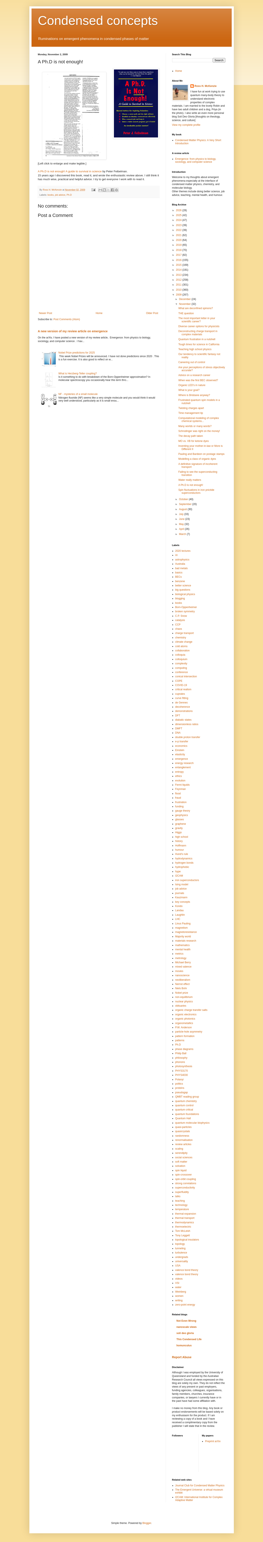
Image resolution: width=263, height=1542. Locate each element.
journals (179, 893)
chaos (178, 628)
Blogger (146, 1523)
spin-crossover (183, 1174)
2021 (179, 235)
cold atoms (181, 646)
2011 (179, 284)
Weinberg (180, 1291)
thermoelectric (183, 1226)
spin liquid (181, 1170)
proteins (179, 1087)
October (184, 499)
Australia (180, 563)
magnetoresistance (186, 932)
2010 (179, 289)
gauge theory (182, 810)
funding (179, 806)
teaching (180, 1200)
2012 (179, 279)
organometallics (184, 1023)
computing (181, 667)
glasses (179, 819)
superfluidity (182, 1192)
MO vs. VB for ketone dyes (193, 441)
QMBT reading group (187, 1096)
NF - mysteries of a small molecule (78, 394)
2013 (179, 274)
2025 (179, 215)
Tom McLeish (182, 1230)
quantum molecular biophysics (192, 1122)
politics (179, 1083)
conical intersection (186, 676)
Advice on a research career (194, 375)
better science (183, 585)
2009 (179, 294)
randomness (182, 1135)
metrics (179, 953)
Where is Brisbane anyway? (194, 395)
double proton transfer (187, 737)
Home (99, 313)
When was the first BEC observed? (198, 380)
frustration (181, 802)
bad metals (181, 568)
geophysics (181, 815)
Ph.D (69, 195)
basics (179, 572)
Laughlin (180, 914)
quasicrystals (182, 1131)
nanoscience (182, 975)
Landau (179, 910)
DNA (178, 732)
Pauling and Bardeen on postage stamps (201, 454)
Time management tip (190, 413)
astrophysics (182, 559)
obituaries (180, 1005)
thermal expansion (185, 1213)
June (182, 519)
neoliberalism (182, 979)
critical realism (183, 689)
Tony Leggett (182, 1235)
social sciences (184, 1157)
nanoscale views (187, 1327)
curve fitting (181, 698)
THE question (186, 313)
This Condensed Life (189, 1339)
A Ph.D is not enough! (190, 485)
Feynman (180, 789)
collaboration (182, 650)
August (183, 509)
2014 (179, 269)
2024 (179, 220)
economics (181, 745)
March (183, 534)
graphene (180, 823)
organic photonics (185, 1018)
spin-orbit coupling (185, 1179)
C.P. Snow (181, 615)
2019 (179, 244)
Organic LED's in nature (191, 385)
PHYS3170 (181, 1070)
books (50, 195)
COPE (179, 680)
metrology (181, 958)
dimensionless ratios (186, 724)
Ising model (181, 884)
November (185, 304)
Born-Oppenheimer (186, 607)
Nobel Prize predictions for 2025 (76, 352)
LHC (177, 919)
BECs (178, 576)
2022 (179, 230)
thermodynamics (184, 1222)
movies (179, 971)
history (179, 841)
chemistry (180, 637)
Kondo (179, 906)
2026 (179, 210)
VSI (177, 1283)
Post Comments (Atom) (66, 319)
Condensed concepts (98, 20)
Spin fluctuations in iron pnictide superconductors (196, 491)
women (179, 1295)
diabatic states (183, 719)
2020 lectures (183, 550)
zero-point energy (185, 1304)
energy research (184, 763)
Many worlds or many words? (194, 426)
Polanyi (179, 1079)
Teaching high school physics (194, 349)
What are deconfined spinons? (195, 308)
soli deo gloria (185, 1333)
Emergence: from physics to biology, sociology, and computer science (195, 160)
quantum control (184, 1105)
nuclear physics (184, 1001)
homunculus (184, 1345)
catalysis (180, 620)
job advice (60, 195)
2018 (179, 250)
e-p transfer (181, 741)
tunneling (180, 1248)
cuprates (180, 693)
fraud (178, 797)
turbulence (181, 1252)
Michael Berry (183, 962)
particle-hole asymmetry (188, 1031)
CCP (178, 624)
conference (181, 672)
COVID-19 (181, 685)
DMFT (178, 728)
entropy (179, 771)
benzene (180, 581)
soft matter (181, 1161)
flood (178, 793)
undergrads (181, 1257)
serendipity (181, 1153)
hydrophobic (182, 867)
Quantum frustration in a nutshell (196, 339)
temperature (182, 1209)
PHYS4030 (181, 1075)
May (181, 524)
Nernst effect (182, 984)
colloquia (180, 654)
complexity (181, 663)
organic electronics (186, 1014)
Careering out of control (191, 362)
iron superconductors (187, 880)
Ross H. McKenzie (206, 86)
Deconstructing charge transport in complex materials (197, 333)
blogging (180, 598)
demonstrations (184, 711)
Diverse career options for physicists (198, 326)
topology (180, 1243)
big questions (182, 589)
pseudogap (181, 1092)
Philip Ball (181, 1053)
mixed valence (183, 966)
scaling (179, 1148)
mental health (183, 949)
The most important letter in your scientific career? (196, 320)
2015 (179, 264)
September (185, 504)
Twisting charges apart (191, 408)
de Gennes (181, 702)
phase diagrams (184, 1049)
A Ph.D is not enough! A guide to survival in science (70, 171)
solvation (180, 1165)
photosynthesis (183, 1066)
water (178, 1287)
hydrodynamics (184, 858)
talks (178, 1196)
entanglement (183, 767)
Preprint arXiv (213, 1441)
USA (178, 1265)
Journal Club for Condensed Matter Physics (199, 1485)
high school (181, 836)
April (182, 529)
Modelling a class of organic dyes (197, 458)
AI (176, 555)
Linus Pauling (183, 923)
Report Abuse (181, 1357)
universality (181, 1261)
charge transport (184, 633)
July (181, 514)
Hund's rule (181, 854)
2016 (179, 260)
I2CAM (179, 875)
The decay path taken (190, 435)
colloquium (181, 659)
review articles (183, 1144)
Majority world (183, 936)
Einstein (179, 750)
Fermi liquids (182, 784)
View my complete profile (186, 124)
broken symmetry (185, 611)
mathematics (182, 945)
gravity (179, 828)
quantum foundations (187, 1114)
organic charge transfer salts (191, 1010)
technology (181, 1205)
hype (178, 871)
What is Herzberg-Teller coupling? (77, 373)
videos (179, 1278)
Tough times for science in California (198, 344)
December (185, 299)
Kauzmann (181, 897)
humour (179, 849)
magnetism (181, 927)
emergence (181, 758)
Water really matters (189, 479)
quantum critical (184, 1109)
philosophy (181, 1057)
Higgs (178, 832)
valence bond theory (186, 1270)
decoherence (182, 706)
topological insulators (187, 1239)
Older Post (152, 313)
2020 (179, 240)
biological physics (185, 594)
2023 (179, 225)
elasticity (180, 754)
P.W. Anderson (183, 1027)
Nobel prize (181, 992)
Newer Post (45, 313)
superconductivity (185, 1187)
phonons (180, 1062)
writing (179, 1300)
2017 (179, 254)
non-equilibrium (184, 997)
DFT (177, 715)
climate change (184, 641)
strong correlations (185, 1183)
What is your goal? (188, 390)
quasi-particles (183, 1127)
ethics (178, 776)
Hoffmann (180, 845)
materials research (185, 940)
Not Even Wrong (186, 1320)
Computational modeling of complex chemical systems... (198, 420)
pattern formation (185, 1036)
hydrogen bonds (184, 862)
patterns (179, 1040)
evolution (180, 780)
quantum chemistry (186, 1101)
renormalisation (184, 1140)
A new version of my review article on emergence (73, 331)
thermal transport (185, 1218)
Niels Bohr (181, 988)
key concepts (182, 901)
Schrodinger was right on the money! (199, 431)
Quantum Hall (183, 1118)
